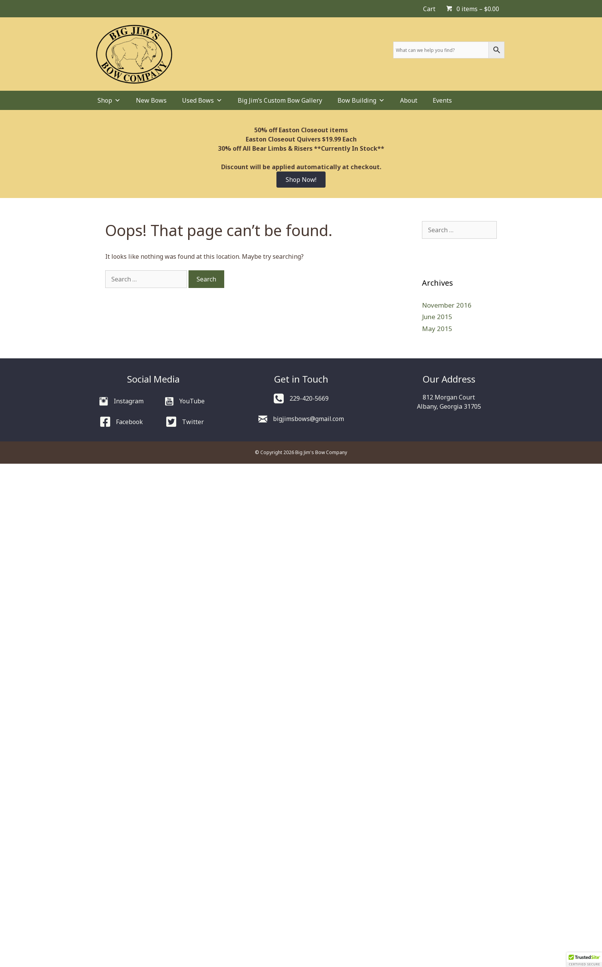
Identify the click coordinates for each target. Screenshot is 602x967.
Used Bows (202, 100)
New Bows (151, 100)
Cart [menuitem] (429, 9)
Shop (109, 100)
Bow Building (361, 100)
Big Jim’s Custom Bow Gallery (280, 100)
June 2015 (437, 316)
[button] (584, 959)
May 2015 (437, 328)
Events (442, 100)
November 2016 (446, 305)
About (408, 100)
